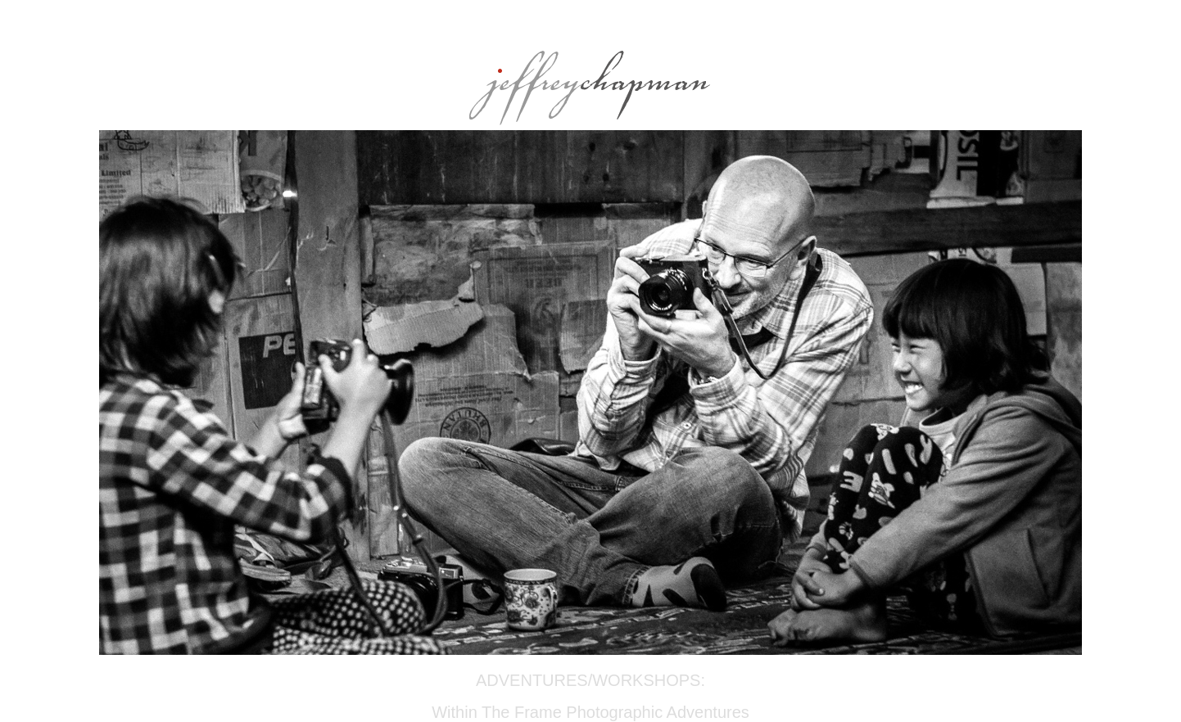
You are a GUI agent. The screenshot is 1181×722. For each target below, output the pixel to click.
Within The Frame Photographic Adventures (590, 712)
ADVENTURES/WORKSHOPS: (590, 680)
